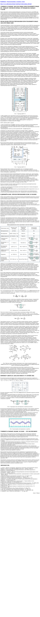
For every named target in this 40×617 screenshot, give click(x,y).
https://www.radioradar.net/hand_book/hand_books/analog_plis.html (16, 4)
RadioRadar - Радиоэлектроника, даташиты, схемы (12, 1)
